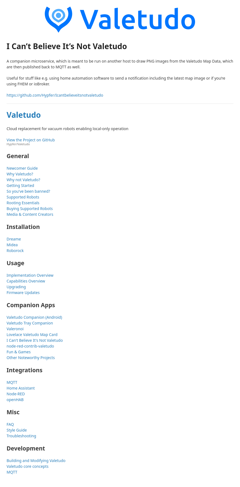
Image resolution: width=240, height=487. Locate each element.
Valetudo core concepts (27, 466)
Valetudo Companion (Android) (34, 317)
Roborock (15, 250)
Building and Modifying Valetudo (36, 460)
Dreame (14, 239)
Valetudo (24, 115)
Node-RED (16, 393)
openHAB (15, 399)
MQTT (12, 382)
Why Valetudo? (20, 174)
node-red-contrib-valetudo (30, 346)
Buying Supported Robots (30, 208)
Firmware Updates (23, 292)
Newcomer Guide (22, 168)
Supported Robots (23, 197)
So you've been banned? (28, 191)
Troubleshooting (21, 435)
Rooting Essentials (23, 202)
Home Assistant (21, 388)
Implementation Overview (30, 275)
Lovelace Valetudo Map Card (32, 334)
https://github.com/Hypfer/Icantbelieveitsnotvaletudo (55, 95)
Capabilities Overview (26, 281)
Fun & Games (19, 351)
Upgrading (16, 286)
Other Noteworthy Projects (31, 357)
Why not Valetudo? (23, 179)
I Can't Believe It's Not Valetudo (35, 340)
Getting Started (20, 185)
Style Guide (17, 430)
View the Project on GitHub (120, 141)
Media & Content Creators (30, 214)
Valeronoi (15, 328)
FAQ (10, 424)
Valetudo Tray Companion (30, 323)
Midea (12, 244)
